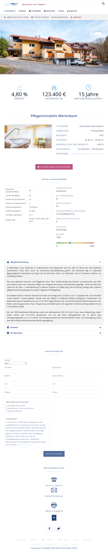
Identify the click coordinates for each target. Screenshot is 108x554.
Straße (8, 375)
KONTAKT (88, 540)
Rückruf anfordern (15, 411)
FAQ (76, 540)
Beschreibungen (61, 17)
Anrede (8, 360)
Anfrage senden (54, 454)
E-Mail (56, 392)
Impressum (34, 544)
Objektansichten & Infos (18, 17)
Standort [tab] (14, 327)
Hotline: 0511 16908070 (34, 4)
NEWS (35, 540)
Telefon (8, 392)
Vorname (9, 367)
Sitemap (64, 544)
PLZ (8, 384)
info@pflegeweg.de (54, 496)
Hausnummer (58, 375)
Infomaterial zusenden (16, 405)
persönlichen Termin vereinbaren (21, 408)
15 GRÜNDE (48, 540)
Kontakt (77, 17)
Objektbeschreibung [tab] (19, 262)
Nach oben (54, 518)
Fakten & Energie (41, 17)
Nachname (57, 367)
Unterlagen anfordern (55, 167)
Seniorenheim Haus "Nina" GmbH (87, 153)
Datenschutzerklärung (25, 445)
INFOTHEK (64, 540)
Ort (56, 384)
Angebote (22, 540)
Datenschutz (50, 544)
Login (75, 544)
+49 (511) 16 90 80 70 (54, 485)
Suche (103, 3)
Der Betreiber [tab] (16, 333)
